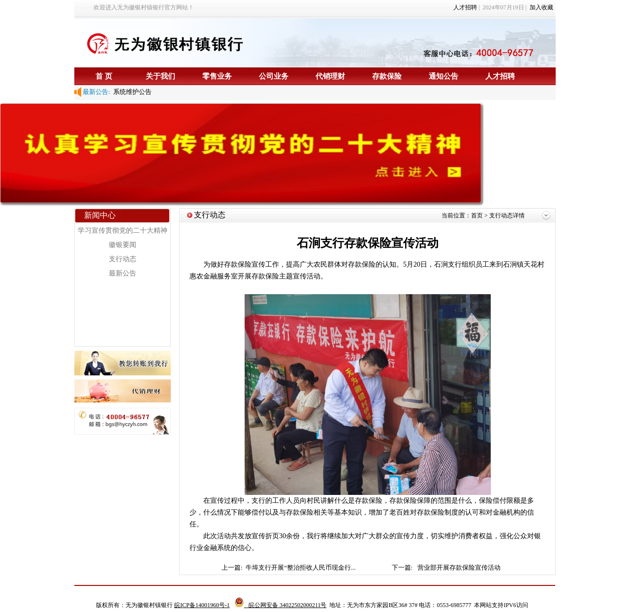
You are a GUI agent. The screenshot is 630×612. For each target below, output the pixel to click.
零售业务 (217, 76)
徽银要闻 (122, 244)
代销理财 (330, 76)
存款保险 (387, 76)
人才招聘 (465, 7)
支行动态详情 (507, 215)
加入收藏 (541, 7)
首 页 (103, 76)
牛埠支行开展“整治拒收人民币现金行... (301, 567)
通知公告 (443, 76)
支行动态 (122, 259)
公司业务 (273, 76)
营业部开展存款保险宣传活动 (459, 567)
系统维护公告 (131, 91)
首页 (477, 215)
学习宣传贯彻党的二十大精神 (122, 230)
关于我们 (160, 76)
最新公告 (122, 273)
